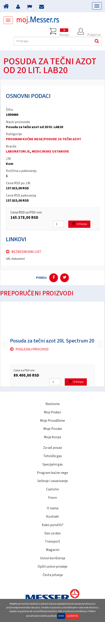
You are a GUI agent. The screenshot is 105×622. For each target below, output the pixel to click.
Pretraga (96, 41)
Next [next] (4, 344)
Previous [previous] (100, 344)
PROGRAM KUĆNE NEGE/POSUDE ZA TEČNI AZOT (43, 139)
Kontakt (52, 516)
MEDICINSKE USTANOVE (50, 151)
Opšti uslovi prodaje (52, 566)
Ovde (61, 616)
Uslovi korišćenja (52, 558)
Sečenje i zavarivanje (52, 480)
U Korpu (79, 224)
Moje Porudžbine (52, 420)
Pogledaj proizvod (32, 349)
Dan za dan (52, 533)
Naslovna (53, 403)
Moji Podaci (52, 412)
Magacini (52, 549)
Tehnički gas (52, 456)
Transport (52, 541)
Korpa (64, 31)
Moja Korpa (52, 437)
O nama (52, 508)
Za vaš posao (52, 447)
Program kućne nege (52, 472)
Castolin (52, 489)
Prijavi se (94, 31)
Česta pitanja (53, 574)
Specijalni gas (52, 464)
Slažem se (72, 616)
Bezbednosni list (26, 251)
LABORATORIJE (18, 151)
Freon (52, 497)
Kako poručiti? (52, 525)
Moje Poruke (52, 428)
